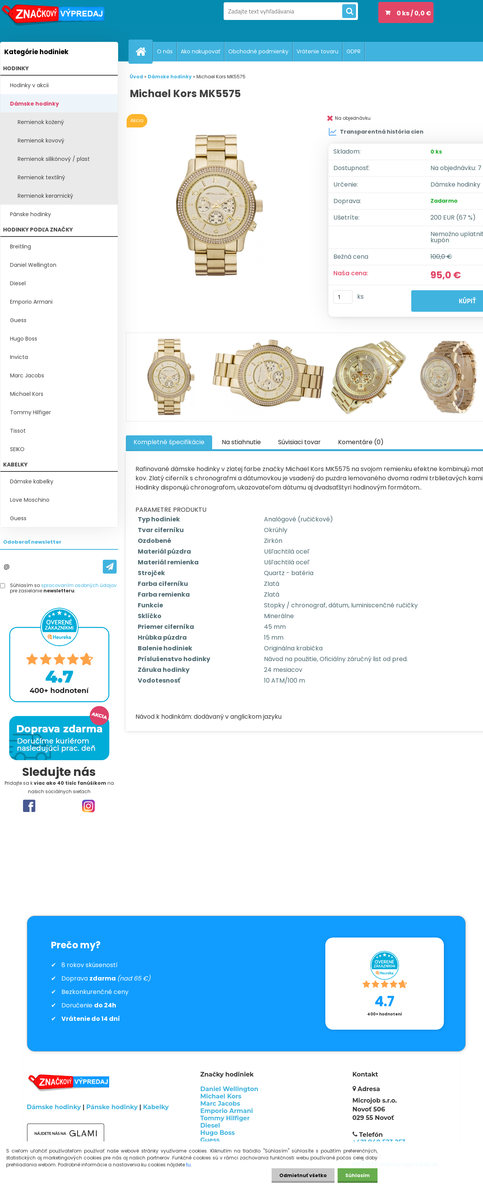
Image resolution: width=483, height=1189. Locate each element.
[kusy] (343, 297)
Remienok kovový (41, 140)
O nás (165, 51)
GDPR (353, 51)
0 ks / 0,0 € (414, 13)
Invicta (19, 357)
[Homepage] (144, 51)
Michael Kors (26, 394)
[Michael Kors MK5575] (219, 205)
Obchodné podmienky (258, 51)
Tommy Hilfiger (30, 412)
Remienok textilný (41, 177)
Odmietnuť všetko (303, 1175)
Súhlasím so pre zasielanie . (63, 588)
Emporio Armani (31, 302)
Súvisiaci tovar (299, 442)
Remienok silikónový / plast (54, 159)
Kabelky (156, 1107)
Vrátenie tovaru (317, 51)
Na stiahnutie (241, 442)
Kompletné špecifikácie (169, 442)
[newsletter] (110, 567)
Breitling (20, 246)
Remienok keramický (45, 196)
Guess (18, 320)
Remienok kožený (41, 122)
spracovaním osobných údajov (79, 585)
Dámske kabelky (31, 481)
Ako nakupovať (200, 51)
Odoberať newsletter (32, 542)
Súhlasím (357, 1175)
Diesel (18, 283)
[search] (349, 11)
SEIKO (17, 449)
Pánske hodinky (30, 214)
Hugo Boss (23, 338)
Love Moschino (29, 500)
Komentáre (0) (361, 442)
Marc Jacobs (27, 375)
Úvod (136, 76)
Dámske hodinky (34, 103)
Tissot (18, 431)
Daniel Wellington (33, 265)
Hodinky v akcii (29, 85)
